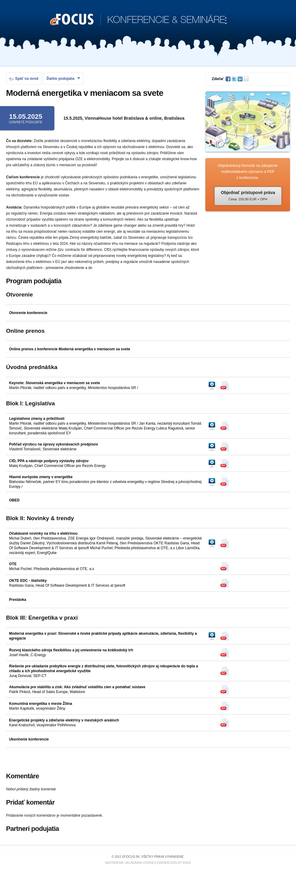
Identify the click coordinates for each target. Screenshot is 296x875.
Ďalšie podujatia (63, 78)
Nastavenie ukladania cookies (130, 862)
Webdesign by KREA (175, 862)
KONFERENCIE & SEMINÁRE (138, 20)
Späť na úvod (23, 78)
